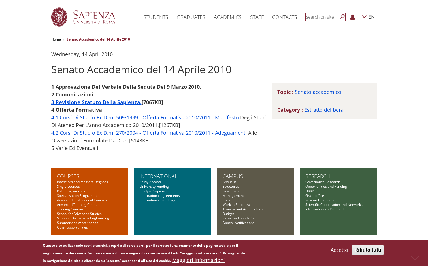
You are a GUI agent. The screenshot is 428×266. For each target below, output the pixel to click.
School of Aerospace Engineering (83, 218)
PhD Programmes (71, 191)
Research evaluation (321, 200)
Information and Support (324, 209)
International (158, 176)
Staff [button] (257, 17)
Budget (228, 213)
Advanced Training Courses (78, 204)
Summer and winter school (78, 222)
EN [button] (368, 16)
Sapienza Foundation (239, 218)
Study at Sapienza (154, 191)
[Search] (342, 17)
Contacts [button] (284, 17)
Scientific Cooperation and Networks (334, 204)
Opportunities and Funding (326, 186)
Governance (232, 191)
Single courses (68, 186)
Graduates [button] (191, 17)
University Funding (154, 186)
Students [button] (156, 17)
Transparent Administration (244, 209)
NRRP (309, 191)
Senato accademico (318, 91)
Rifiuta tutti (367, 251)
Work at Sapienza (236, 204)
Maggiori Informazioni (198, 261)
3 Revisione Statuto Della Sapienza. (96, 102)
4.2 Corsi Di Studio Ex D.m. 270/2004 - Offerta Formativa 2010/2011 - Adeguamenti (149, 132)
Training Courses (70, 209)
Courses (68, 176)
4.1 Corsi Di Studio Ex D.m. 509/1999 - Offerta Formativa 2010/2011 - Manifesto (145, 117)
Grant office (314, 195)
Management (233, 195)
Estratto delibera (324, 109)
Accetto (339, 251)
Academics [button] (228, 17)
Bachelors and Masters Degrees (82, 182)
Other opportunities (72, 227)
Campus (233, 176)
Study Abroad (150, 182)
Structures (231, 186)
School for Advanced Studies (79, 213)
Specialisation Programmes (78, 195)
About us (230, 182)
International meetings (157, 200)
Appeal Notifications (238, 222)
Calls (226, 200)
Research (317, 176)
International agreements (160, 195)
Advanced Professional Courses (82, 200)
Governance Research (322, 182)
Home (56, 39)
